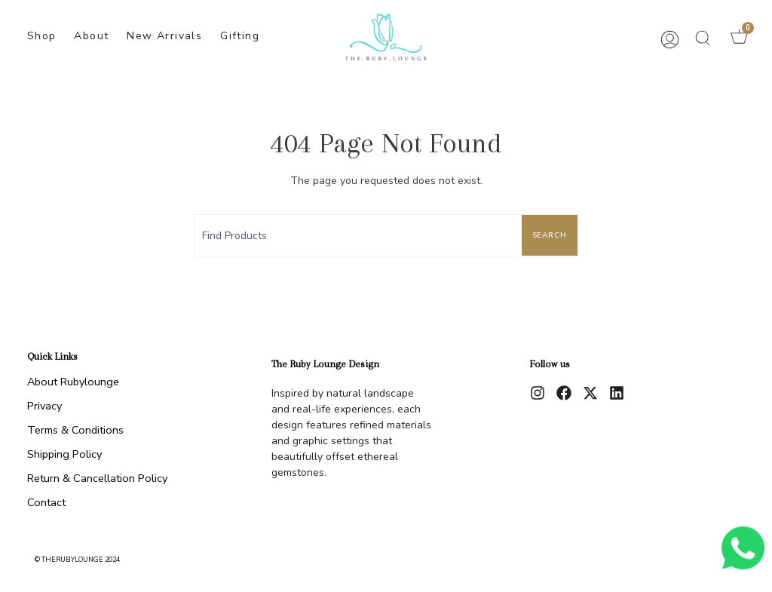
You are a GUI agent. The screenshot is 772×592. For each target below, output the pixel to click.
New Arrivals (164, 36)
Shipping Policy (64, 454)
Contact (46, 502)
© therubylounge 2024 (77, 559)
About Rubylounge (73, 381)
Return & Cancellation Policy (97, 478)
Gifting (239, 36)
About (91, 36)
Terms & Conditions (75, 429)
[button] (703, 38)
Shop (42, 36)
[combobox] (355, 235)
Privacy (44, 405)
